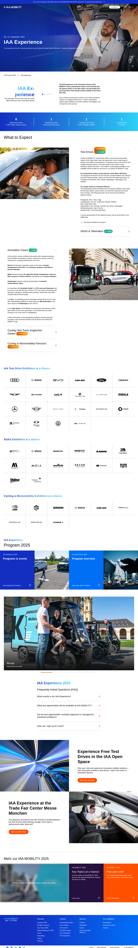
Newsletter (83, 925)
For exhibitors (108, 919)
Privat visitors (64, 925)
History (39, 938)
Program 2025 (42, 922)
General (40, 919)
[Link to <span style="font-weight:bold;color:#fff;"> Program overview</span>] (99, 585)
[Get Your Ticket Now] (19, 832)
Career (81, 928)
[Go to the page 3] (69, 672)
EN (131, 7)
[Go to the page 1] (46, 672)
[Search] (125, 7)
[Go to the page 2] (57, 672)
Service (82, 919)
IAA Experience (65, 936)
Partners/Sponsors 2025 (45, 930)
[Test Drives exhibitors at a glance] (105, 224)
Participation (107, 922)
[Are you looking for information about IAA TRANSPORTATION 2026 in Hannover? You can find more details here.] (69, 2)
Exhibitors (30, 7)
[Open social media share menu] (132, 66)
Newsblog (47, 7)
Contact (82, 922)
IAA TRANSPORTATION (102, 7)
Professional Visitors (66, 922)
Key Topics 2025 (42, 928)
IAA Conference (65, 933)
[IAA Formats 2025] (10, 75)
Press (68, 7)
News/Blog (40, 936)
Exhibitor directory (43, 925)
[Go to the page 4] (80, 672)
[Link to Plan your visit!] (133, 897)
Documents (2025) (109, 925)
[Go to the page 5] (91, 672)
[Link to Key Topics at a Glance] (99, 897)
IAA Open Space (65, 930)
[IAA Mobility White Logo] (13, 7)
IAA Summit (64, 928)
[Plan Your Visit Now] (87, 780)
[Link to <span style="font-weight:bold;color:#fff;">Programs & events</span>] (30, 585)
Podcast (40, 941)
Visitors (39, 7)
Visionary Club (58, 7)
